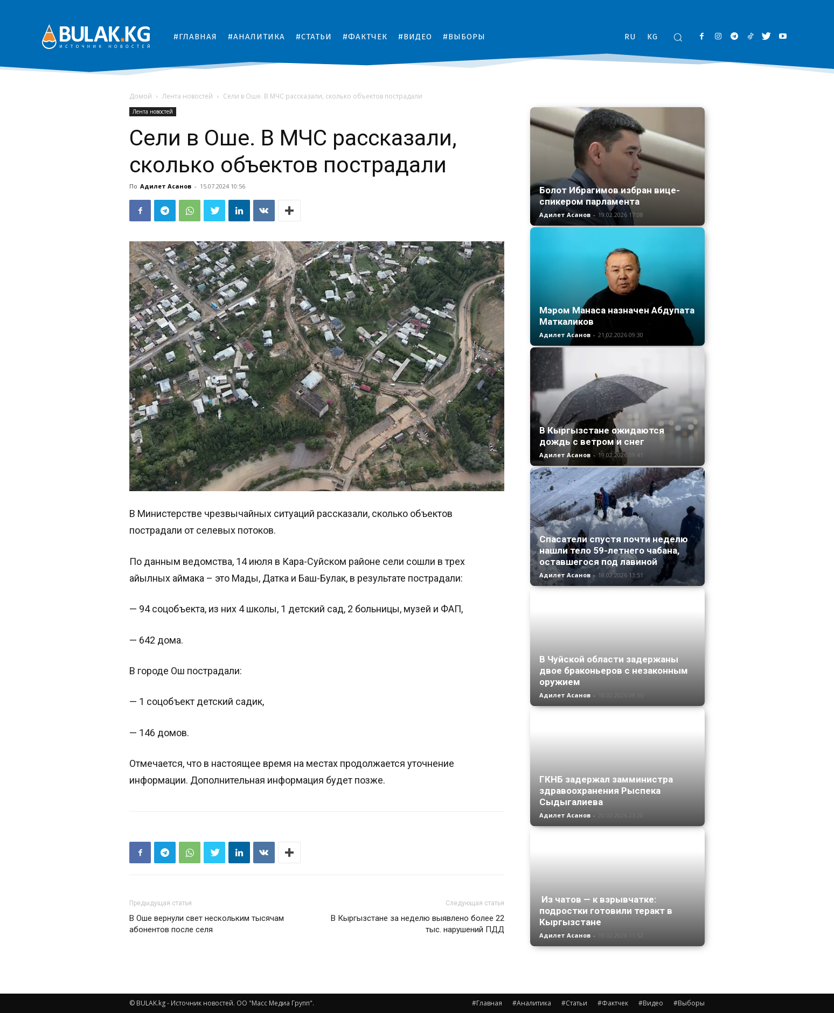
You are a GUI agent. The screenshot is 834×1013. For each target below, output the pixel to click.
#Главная (487, 1003)
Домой (140, 96)
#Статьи (574, 1003)
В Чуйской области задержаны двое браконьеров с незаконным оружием (613, 670)
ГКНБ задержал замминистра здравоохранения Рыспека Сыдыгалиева (606, 790)
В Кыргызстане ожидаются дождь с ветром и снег (601, 436)
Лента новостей (187, 96)
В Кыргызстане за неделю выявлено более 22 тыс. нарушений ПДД (417, 923)
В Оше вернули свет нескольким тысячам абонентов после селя (206, 923)
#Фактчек (612, 1003)
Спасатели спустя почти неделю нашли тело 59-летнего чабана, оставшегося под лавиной (613, 550)
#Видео (650, 1003)
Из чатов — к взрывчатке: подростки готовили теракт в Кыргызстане (605, 910)
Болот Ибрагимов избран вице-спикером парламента (609, 196)
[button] (677, 37)
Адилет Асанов (165, 186)
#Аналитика (531, 1003)
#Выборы (689, 1003)
